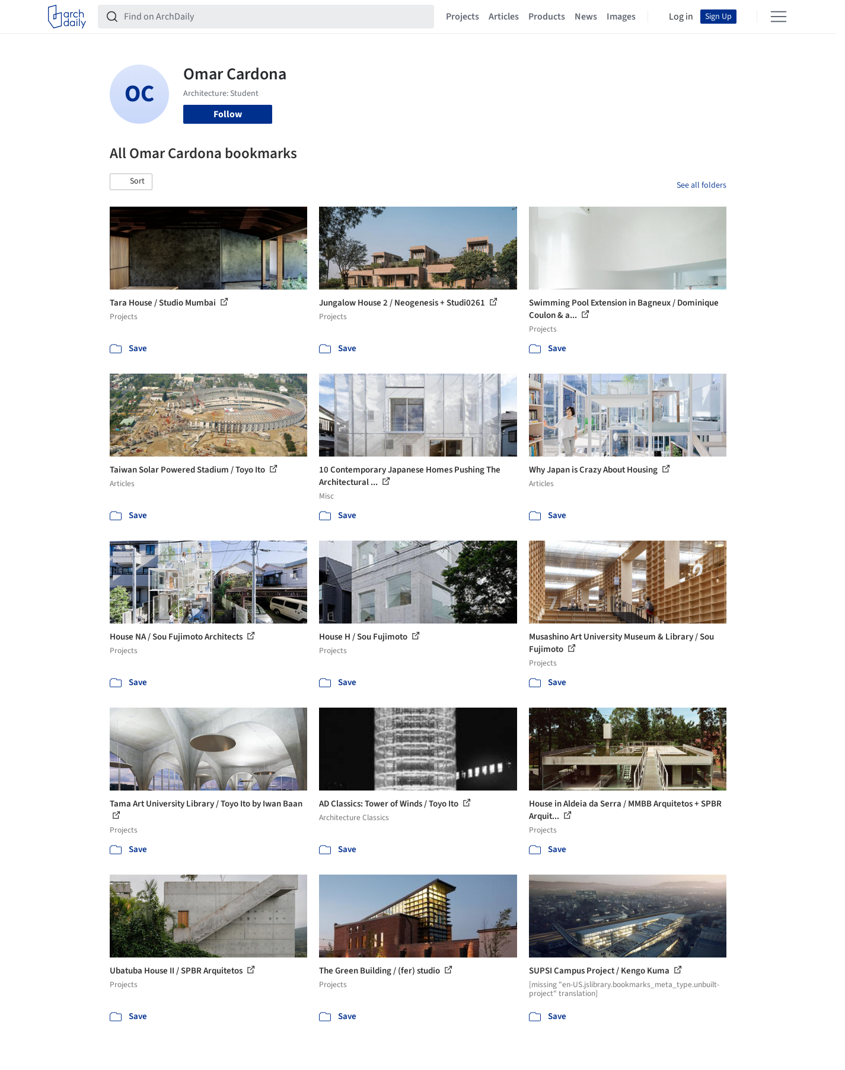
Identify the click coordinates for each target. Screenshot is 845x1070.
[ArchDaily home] (67, 16)
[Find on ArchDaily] (275, 16)
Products (546, 16)
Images (621, 16)
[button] (131, 181)
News (586, 16)
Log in (681, 16)
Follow (227, 114)
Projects (462, 16)
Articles (504, 16)
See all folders (701, 185)
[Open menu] (778, 16)
